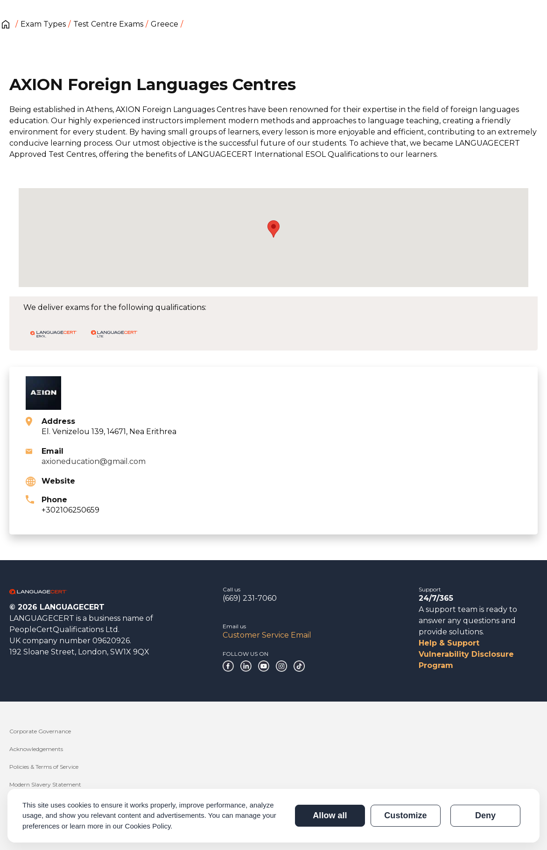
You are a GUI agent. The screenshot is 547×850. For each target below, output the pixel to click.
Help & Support (449, 643)
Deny (485, 815)
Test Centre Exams (108, 24)
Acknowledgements (36, 748)
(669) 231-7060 (250, 598)
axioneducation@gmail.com (94, 461)
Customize (405, 815)
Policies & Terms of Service (43, 766)
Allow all (330, 815)
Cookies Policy (148, 826)
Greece (164, 24)
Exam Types (43, 24)
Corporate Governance (40, 731)
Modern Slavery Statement (45, 784)
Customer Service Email (267, 635)
